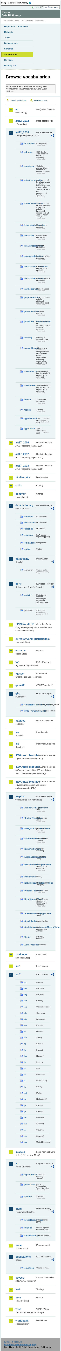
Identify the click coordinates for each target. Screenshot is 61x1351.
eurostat (20, 650)
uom (18, 1297)
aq (17, 109)
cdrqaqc (28, 152)
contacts (28, 516)
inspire (19, 796)
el (25, 1031)
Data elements (11, 43)
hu (25, 1056)
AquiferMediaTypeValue (29, 807)
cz (25, 1007)
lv (25, 1087)
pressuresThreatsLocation (29, 321)
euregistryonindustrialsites (25, 639)
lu (25, 1080)
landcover (21, 954)
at (25, 982)
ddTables (28, 529)
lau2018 (20, 1152)
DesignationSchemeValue (29, 828)
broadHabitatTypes (29, 1220)
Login (37, 7)
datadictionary (24, 505)
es (25, 1037)
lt (25, 1074)
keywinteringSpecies (29, 225)
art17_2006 (22, 442)
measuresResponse (29, 278)
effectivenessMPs (29, 180)
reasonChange (29, 348)
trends (27, 410)
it (25, 1068)
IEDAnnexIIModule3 (25, 766)
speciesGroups (29, 1235)
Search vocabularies (18, 101)
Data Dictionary (27, 21)
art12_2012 (22, 120)
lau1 (18, 966)
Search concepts (40, 101)
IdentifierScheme (29, 849)
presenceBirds (29, 311)
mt (25, 1093)
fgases (19, 673)
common (20, 493)
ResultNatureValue (29, 899)
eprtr (18, 583)
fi (25, 1044)
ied (17, 743)
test (17, 1289)
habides (20, 720)
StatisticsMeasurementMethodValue (29, 927)
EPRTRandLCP (24, 624)
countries (29, 166)
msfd (18, 1208)
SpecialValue (29, 921)
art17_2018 (22, 465)
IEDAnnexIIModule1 (25, 755)
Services (8, 60)
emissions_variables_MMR (29, 704)
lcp (17, 1163)
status (27, 549)
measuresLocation (29, 256)
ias (17, 732)
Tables (7, 37)
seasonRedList (29, 385)
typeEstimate (29, 418)
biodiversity (22, 477)
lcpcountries (29, 1174)
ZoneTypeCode (29, 945)
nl (25, 1099)
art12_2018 (22, 132)
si (25, 1130)
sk (25, 1136)
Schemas (8, 49)
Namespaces (10, 65)
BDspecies (29, 143)
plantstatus (29, 1184)
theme (27, 937)
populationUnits (29, 297)
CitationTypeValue (29, 818)
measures (29, 235)
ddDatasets (29, 522)
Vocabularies (11, 54)
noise (18, 1245)
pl (25, 1105)
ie (25, 1062)
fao (17, 662)
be (25, 988)
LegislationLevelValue (29, 857)
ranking (28, 337)
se (25, 1124)
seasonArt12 (29, 371)
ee (25, 1025)
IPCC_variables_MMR (29, 711)
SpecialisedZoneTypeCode (29, 913)
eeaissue (28, 535)
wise (18, 1309)
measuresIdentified (29, 246)
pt (25, 1111)
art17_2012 (22, 454)
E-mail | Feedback (13, 1342)
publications (23, 1256)
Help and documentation (16, 26)
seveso (19, 1277)
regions (28, 1228)
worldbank (21, 1320)
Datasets (8, 32)
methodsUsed (29, 289)
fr (25, 1050)
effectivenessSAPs (29, 203)
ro (25, 1117)
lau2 (18, 974)
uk (25, 1142)
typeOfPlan (29, 428)
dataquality (22, 558)
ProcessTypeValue (29, 890)
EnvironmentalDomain (29, 838)
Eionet (16, 21)
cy (25, 1000)
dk (25, 1019)
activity (28, 595)
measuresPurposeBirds (29, 266)
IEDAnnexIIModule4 (25, 781)
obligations (29, 543)
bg (25, 994)
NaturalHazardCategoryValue (29, 883)
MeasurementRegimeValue (29, 864)
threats (27, 399)
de (25, 1013)
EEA (17, 2)
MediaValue (29, 876)
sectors (28, 1196)
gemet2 (20, 685)
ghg (17, 693)
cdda (18, 485)
